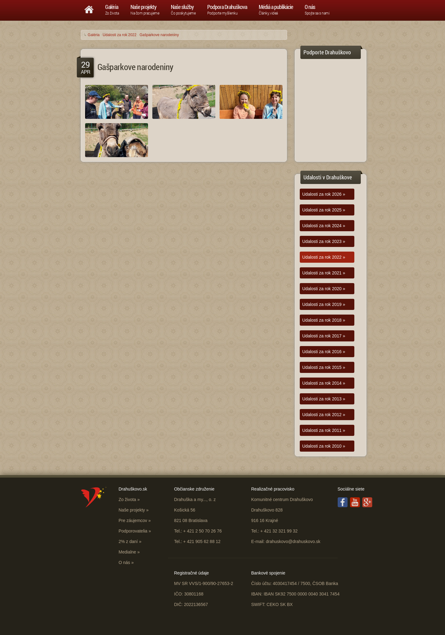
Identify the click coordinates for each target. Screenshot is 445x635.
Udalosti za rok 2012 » (323, 414)
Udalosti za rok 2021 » (323, 272)
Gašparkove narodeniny (159, 35)
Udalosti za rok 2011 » (323, 430)
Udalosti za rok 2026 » (323, 194)
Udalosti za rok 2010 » (323, 446)
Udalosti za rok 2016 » (323, 351)
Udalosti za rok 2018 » (323, 320)
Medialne (127, 551)
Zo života (127, 499)
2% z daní (128, 541)
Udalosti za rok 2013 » (323, 398)
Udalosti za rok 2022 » (323, 257)
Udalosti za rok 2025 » (323, 209)
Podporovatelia (133, 530)
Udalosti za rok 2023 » (323, 241)
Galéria (94, 35)
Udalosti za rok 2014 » (323, 383)
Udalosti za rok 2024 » (323, 225)
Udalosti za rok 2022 (119, 35)
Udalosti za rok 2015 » (323, 367)
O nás (124, 562)
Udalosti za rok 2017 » (323, 335)
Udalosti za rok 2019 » (323, 304)
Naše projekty (132, 510)
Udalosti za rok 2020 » (323, 288)
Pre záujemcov (133, 520)
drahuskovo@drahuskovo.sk (293, 541)
